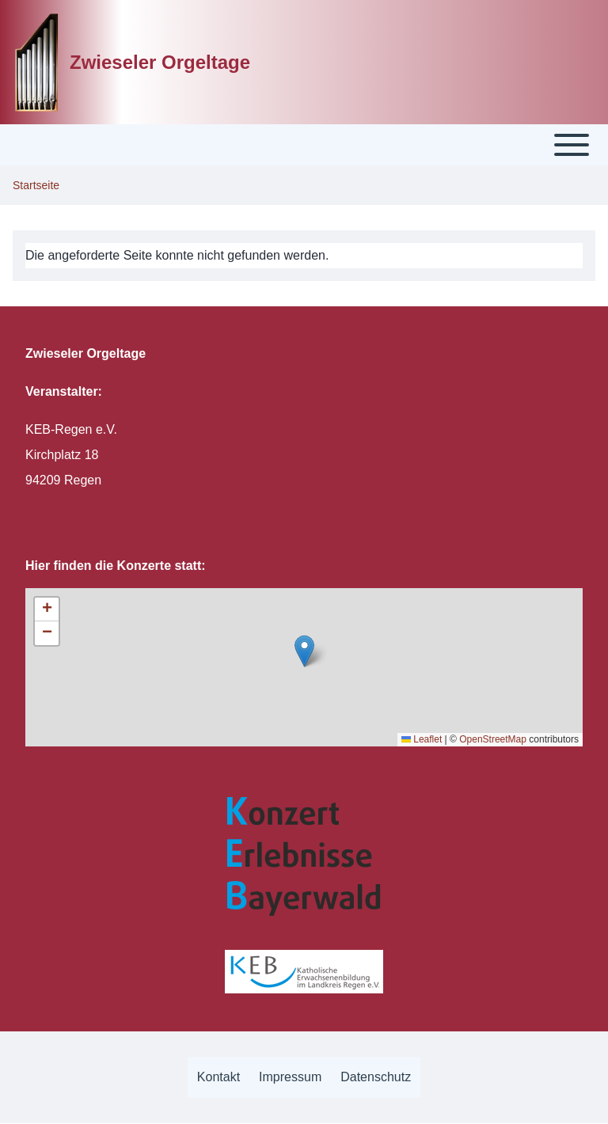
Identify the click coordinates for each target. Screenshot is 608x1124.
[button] (304, 651)
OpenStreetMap (492, 739)
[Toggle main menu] (304, 144)
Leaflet (421, 739)
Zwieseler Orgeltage (160, 62)
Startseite (36, 185)
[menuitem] (218, 1077)
